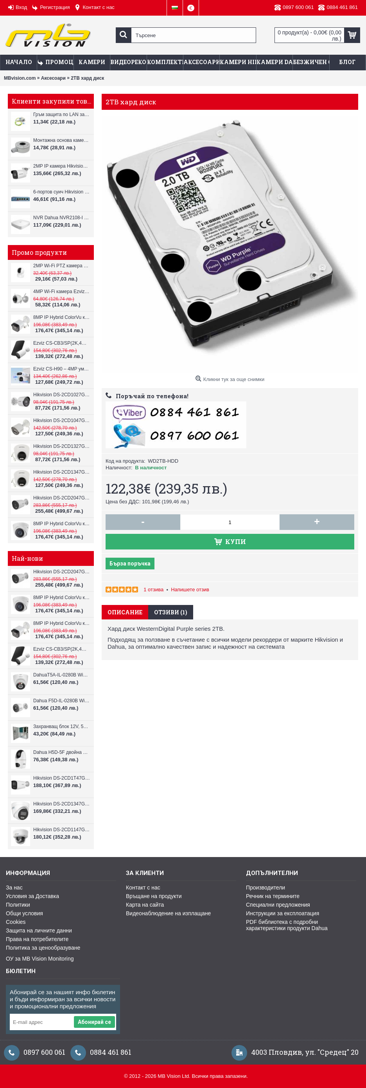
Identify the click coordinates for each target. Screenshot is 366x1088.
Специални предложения (278, 905)
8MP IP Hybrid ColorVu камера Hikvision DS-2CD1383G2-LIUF (61, 523)
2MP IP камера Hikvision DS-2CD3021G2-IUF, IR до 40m (61, 166)
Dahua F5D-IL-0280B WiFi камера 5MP (61, 700)
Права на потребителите (37, 939)
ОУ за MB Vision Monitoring (40, 959)
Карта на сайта (145, 905)
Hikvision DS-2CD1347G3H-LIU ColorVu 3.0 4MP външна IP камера (61, 804)
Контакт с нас (143, 887)
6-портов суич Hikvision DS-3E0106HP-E (61, 192)
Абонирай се (94, 1022)
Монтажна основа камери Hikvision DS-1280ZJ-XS (61, 140)
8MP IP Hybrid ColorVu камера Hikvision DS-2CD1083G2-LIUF (61, 317)
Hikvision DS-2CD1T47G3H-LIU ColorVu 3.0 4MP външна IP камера (61, 778)
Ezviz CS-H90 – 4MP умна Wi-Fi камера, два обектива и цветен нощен (61, 369)
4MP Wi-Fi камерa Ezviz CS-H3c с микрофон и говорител (61, 291)
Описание (125, 612)
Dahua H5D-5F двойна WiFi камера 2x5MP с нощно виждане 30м (61, 752)
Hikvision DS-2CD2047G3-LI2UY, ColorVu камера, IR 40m (61, 498)
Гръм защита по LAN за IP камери (61, 114)
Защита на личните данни (39, 930)
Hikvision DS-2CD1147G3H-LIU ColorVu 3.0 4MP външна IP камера (61, 829)
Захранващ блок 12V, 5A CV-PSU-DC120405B (61, 726)
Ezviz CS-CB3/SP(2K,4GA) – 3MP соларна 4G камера (61, 343)
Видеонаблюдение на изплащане (168, 913)
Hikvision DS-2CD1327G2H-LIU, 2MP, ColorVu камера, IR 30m (61, 446)
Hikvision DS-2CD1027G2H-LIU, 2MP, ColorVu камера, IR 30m (61, 394)
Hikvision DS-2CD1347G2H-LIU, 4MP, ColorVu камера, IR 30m (61, 472)
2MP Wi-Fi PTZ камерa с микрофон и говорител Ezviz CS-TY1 (61, 265)
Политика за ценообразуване (43, 948)
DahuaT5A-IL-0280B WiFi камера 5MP (61, 675)
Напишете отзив (190, 589)
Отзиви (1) (170, 612)
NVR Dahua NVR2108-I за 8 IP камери (61, 217)
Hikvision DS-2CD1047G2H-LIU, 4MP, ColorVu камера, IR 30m (61, 420)
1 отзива (153, 589)
